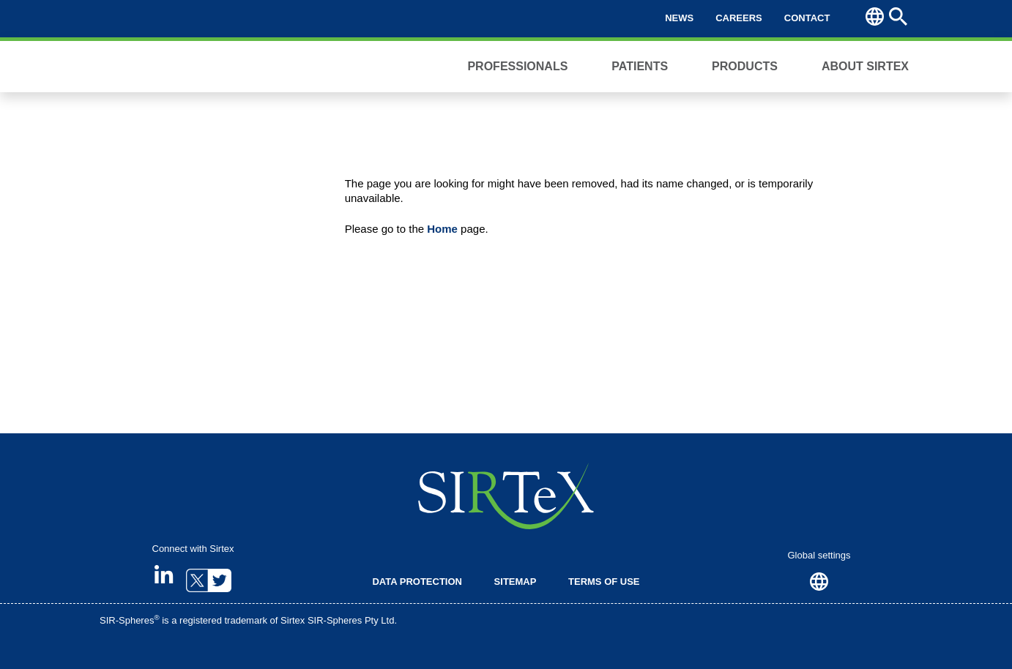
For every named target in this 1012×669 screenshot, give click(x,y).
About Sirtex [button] (865, 66)
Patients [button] (639, 66)
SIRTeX (506, 496)
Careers (738, 17)
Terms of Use (604, 581)
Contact (807, 17)
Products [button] (745, 66)
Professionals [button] (517, 66)
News (679, 17)
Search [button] (898, 16)
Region (819, 581)
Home (442, 229)
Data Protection (417, 581)
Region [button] (875, 16)
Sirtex (158, 67)
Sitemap (515, 581)
